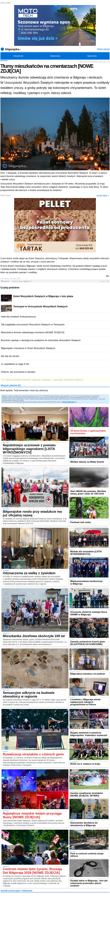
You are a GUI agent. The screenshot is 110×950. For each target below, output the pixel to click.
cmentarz (46, 379)
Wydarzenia (55, 56)
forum (7, 281)
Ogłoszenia (92, 56)
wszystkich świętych (73, 379)
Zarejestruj (71, 402)
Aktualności (18, 56)
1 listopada (57, 379)
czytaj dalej (102, 195)
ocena (27, 281)
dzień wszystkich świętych (18, 379)
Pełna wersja (103, 49)
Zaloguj (64, 402)
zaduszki (36, 379)
